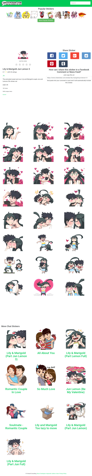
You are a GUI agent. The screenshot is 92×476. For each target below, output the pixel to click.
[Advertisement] (46, 36)
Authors (54, 473)
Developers (43, 473)
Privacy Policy (62, 473)
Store (57, 473)
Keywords (48, 473)
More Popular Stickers (46, 20)
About (38, 473)
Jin (4, 75)
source (4, 94)
